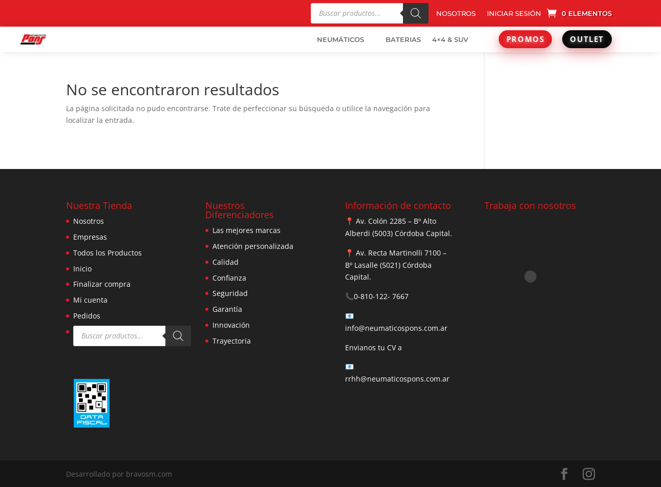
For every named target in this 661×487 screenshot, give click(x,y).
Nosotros (88, 221)
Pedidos (86, 316)
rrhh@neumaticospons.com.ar (397, 379)
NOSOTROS (456, 13)
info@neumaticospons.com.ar (396, 328)
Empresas (90, 237)
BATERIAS (403, 39)
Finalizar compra (102, 284)
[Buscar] (416, 13)
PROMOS (525, 39)
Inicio (82, 268)
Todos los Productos (107, 253)
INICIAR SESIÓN (514, 13)
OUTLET (587, 39)
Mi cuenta (90, 300)
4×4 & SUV (450, 39)
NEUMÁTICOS (340, 39)
